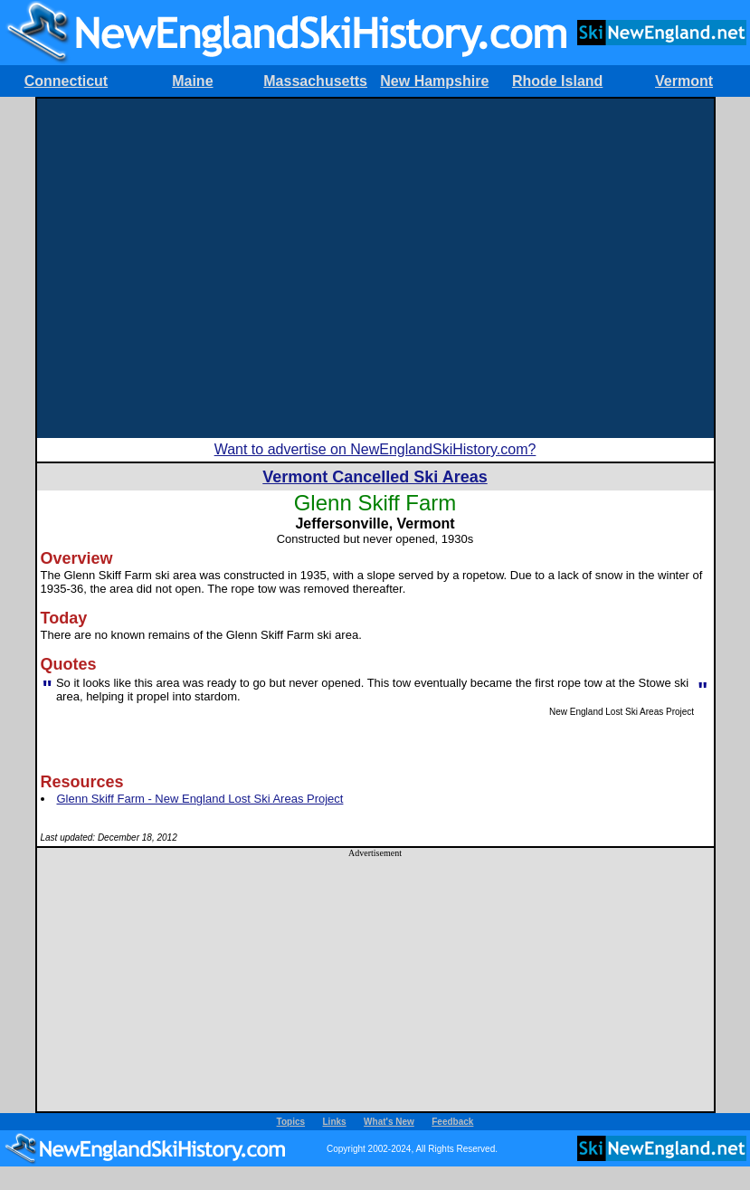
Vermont (684, 81)
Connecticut (66, 81)
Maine (192, 81)
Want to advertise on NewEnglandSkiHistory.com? (375, 449)
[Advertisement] (169, 268)
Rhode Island (557, 81)
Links (335, 1122)
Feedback (452, 1122)
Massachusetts (315, 81)
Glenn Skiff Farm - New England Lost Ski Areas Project (200, 798)
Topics (291, 1122)
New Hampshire (434, 81)
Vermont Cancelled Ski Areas (374, 477)
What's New (389, 1122)
